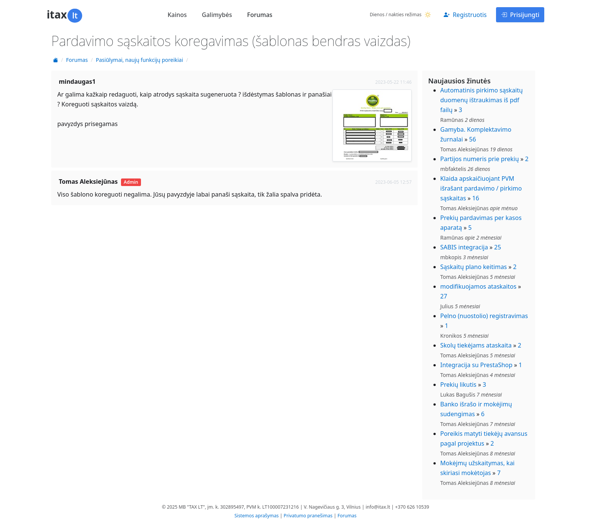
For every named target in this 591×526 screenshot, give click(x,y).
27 (443, 296)
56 (472, 139)
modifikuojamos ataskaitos (478, 286)
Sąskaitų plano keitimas (473, 267)
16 (475, 198)
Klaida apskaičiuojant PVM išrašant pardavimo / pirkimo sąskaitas (481, 188)
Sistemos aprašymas (256, 515)
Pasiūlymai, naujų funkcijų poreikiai (139, 59)
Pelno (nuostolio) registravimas (484, 316)
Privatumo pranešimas (308, 515)
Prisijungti (520, 15)
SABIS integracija (464, 247)
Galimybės (217, 15)
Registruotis (465, 15)
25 (497, 247)
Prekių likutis (458, 384)
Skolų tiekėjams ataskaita (475, 345)
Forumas (259, 15)
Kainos (177, 15)
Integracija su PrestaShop (476, 365)
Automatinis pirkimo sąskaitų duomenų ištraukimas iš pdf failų (481, 100)
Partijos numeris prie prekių (479, 159)
